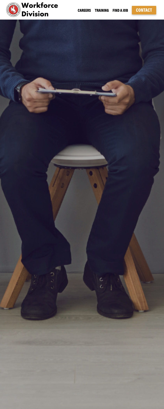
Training (102, 10)
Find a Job (120, 10)
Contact (144, 9)
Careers (84, 10)
